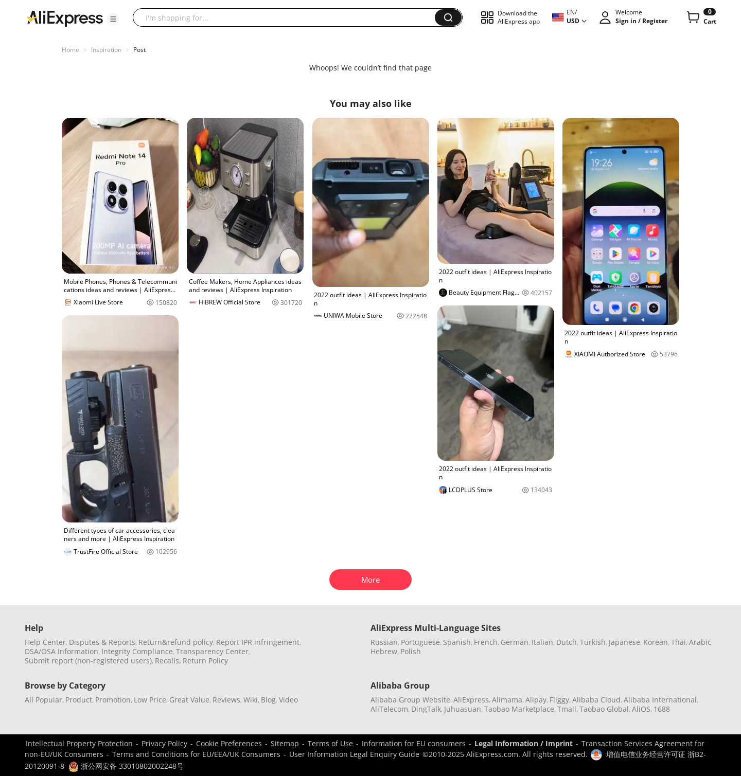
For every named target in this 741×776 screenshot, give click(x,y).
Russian (384, 642)
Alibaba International (660, 700)
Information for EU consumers (414, 743)
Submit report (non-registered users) (88, 660)
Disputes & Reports (102, 642)
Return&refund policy (175, 642)
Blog (268, 700)
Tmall (566, 709)
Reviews (226, 700)
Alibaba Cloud (596, 700)
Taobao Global (604, 709)
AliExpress (471, 700)
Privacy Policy (164, 743)
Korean (655, 642)
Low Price (150, 700)
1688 (662, 709)
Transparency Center (212, 651)
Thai (678, 642)
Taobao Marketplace (519, 709)
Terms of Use (330, 743)
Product (78, 700)
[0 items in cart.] (700, 17)
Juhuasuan (462, 709)
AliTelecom (389, 709)
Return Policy (205, 660)
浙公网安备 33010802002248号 (126, 766)
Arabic (700, 642)
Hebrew (383, 651)
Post (139, 49)
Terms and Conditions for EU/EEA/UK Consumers (196, 754)
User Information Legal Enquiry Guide (354, 754)
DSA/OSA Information (61, 651)
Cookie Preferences (229, 743)
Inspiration (106, 49)
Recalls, (168, 660)
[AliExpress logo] (65, 18)
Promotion (113, 700)
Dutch (566, 642)
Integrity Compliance (137, 651)
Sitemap (285, 743)
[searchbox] (287, 17)
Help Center (45, 642)
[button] (113, 19)
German (514, 642)
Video (288, 700)
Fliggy (559, 700)
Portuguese (420, 642)
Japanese (624, 642)
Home (70, 49)
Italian (542, 642)
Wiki (250, 700)
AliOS (641, 709)
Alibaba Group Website (410, 700)
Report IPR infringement (257, 642)
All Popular (43, 700)
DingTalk (426, 709)
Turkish (593, 642)
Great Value (189, 700)
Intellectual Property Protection (79, 743)
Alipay (535, 700)
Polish (410, 651)
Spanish (457, 642)
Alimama (507, 700)
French (486, 642)
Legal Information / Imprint (523, 743)
